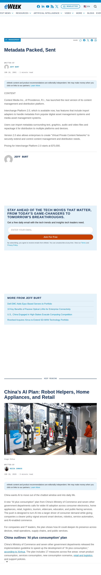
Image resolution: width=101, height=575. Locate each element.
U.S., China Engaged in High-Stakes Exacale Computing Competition (39, 314)
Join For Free (51, 237)
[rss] (52, 6)
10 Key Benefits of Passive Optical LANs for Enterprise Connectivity (38, 309)
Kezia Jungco (13, 469)
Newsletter (70, 6)
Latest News (11, 13)
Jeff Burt (11, 67)
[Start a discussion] (80, 40)
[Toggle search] (95, 6)
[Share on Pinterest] (92, 40)
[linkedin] (42, 6)
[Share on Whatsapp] (96, 40)
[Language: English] (87, 6)
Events (94, 13)
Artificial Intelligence (53, 13)
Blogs (85, 13)
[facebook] (38, 6)
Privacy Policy (12, 245)
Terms (83, 243)
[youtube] (47, 6)
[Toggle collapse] (7, 561)
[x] (56, 6)
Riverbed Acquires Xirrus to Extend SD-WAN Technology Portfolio (38, 320)
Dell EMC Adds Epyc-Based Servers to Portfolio (29, 304)
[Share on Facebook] (84, 40)
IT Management (12, 40)
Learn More (35, 85)
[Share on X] (88, 40)
